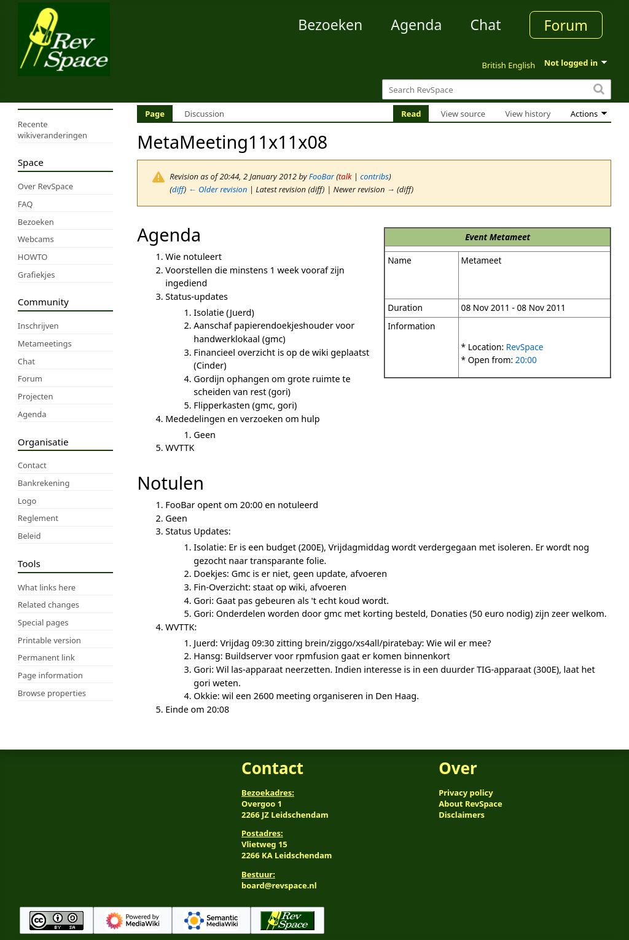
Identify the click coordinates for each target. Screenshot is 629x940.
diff (178, 189)
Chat (485, 24)
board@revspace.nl (279, 885)
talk (344, 176)
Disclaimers (462, 814)
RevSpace (525, 347)
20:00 (526, 360)
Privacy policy (466, 792)
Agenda (416, 24)
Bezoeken (330, 24)
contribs (374, 176)
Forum (566, 25)
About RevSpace (470, 803)
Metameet (510, 237)
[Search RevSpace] (496, 89)
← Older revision (218, 189)
